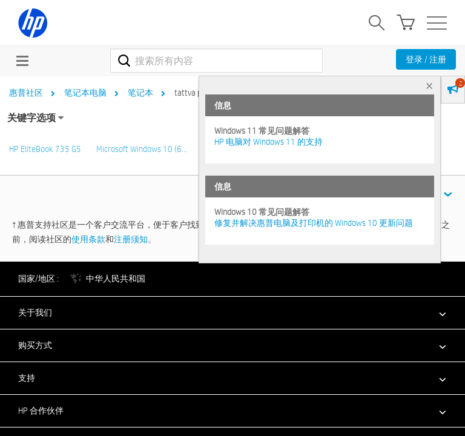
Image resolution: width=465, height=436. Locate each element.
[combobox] (216, 60)
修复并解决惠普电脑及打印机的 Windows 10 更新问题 (313, 222)
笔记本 (140, 92)
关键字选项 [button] (31, 117)
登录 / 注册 (426, 59)
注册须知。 (135, 239)
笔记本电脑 (85, 92)
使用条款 (88, 239)
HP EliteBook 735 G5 (45, 149)
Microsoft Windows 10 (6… (141, 149)
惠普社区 (26, 92)
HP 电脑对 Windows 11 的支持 (268, 141)
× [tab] (429, 85)
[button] (232, 312)
